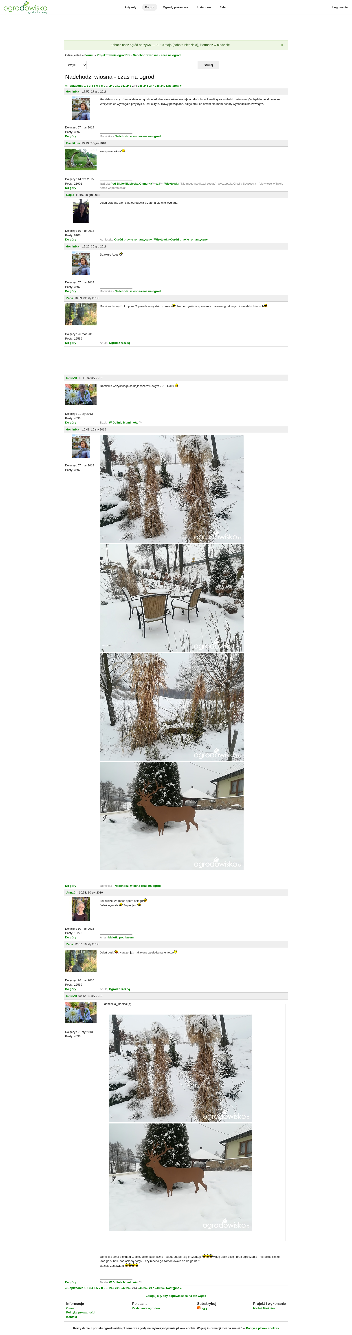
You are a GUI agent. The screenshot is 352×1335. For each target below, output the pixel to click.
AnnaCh (71, 892)
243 (128, 85)
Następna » (174, 85)
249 (163, 85)
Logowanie (340, 7)
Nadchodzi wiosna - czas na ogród (156, 55)
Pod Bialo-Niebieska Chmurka (131, 183)
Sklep (223, 7)
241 (117, 85)
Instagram (204, 7)
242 (123, 85)
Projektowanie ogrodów (113, 55)
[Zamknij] (282, 45)
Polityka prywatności (80, 1312)
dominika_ (73, 91)
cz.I (157, 183)
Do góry (70, 136)
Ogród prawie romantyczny (133, 239)
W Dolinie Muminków (123, 422)
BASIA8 (71, 378)
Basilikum (73, 143)
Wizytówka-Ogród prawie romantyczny (181, 239)
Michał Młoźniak (264, 1308)
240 (111, 85)
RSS (202, 1308)
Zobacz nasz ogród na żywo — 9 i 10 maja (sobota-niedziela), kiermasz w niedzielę (170, 45)
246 (145, 85)
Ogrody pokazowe (175, 7)
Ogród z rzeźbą (119, 342)
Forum (149, 7)
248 (157, 85)
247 (151, 85)
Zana (69, 298)
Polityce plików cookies (262, 1328)
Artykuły (130, 7)
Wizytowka (171, 183)
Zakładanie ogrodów (146, 1308)
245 (140, 85)
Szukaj (208, 65)
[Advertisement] (176, 28)
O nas (70, 1308)
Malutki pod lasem (121, 937)
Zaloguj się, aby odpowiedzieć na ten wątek (176, 1295)
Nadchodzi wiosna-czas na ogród (138, 136)
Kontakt (71, 1317)
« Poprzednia (74, 85)
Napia (70, 194)
